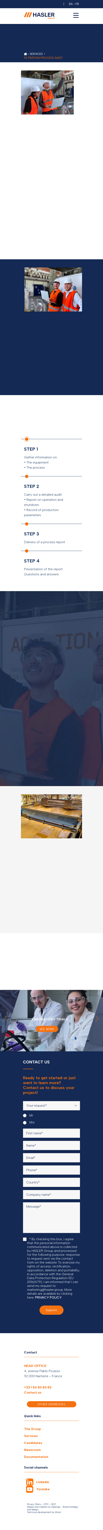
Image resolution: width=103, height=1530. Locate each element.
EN (70, 4)
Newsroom (32, 1450)
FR (77, 4)
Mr (28, 1115)
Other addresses (52, 1404)
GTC (46, 1504)
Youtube (43, 1489)
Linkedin (42, 1482)
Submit (51, 1310)
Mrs (29, 1122)
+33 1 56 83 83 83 (38, 1387)
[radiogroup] (51, 1118)
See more (47, 1028)
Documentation (36, 1457)
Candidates (33, 1443)
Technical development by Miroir (44, 1512)
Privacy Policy (34, 1504)
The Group (32, 1429)
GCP (53, 1504)
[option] (51, 1020)
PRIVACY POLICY (48, 1297)
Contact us (32, 1392)
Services (31, 1436)
